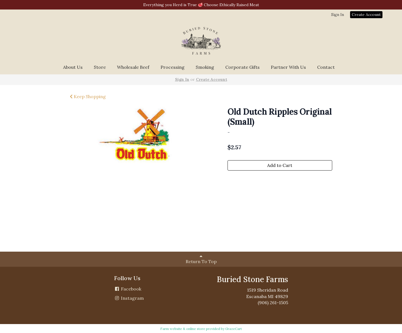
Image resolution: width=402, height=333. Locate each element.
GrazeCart (233, 329)
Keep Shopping (88, 96)
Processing (173, 67)
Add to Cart (279, 165)
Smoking (205, 67)
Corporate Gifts (242, 67)
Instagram (129, 298)
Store (100, 67)
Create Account (366, 14)
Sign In (337, 14)
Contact (326, 67)
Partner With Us (288, 67)
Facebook (127, 289)
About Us (73, 67)
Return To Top (201, 259)
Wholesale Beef (133, 67)
